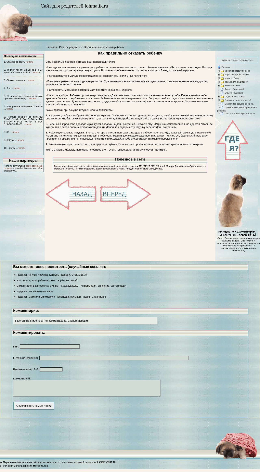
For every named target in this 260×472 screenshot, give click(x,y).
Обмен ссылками (234, 93)
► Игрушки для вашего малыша (33, 291)
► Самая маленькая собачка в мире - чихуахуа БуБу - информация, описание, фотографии (69, 285)
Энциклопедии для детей (238, 100)
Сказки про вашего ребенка (239, 104)
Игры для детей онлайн (237, 74)
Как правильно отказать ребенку (104, 47)
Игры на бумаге (233, 78)
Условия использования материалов (25, 468)
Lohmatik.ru (106, 465)
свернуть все (246, 60)
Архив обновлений (234, 89)
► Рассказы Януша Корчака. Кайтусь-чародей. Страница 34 (50, 274)
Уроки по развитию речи (237, 71)
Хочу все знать (232, 85)
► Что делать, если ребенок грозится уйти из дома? (45, 280)
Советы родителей (70, 47)
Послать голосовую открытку (240, 113)
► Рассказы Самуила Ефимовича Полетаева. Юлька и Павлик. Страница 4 (59, 296)
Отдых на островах (235, 96)
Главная (52, 47)
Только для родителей (236, 82)
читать (30, 62)
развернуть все (230, 60)
